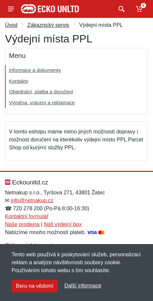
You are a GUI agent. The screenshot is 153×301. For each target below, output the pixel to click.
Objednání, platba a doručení (41, 91)
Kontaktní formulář (26, 216)
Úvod (11, 25)
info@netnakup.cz (32, 200)
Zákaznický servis (48, 25)
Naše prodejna (22, 224)
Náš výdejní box (63, 224)
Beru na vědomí (34, 286)
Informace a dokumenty (35, 70)
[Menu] (11, 9)
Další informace (82, 285)
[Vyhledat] (120, 9)
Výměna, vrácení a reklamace (42, 102)
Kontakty (18, 81)
